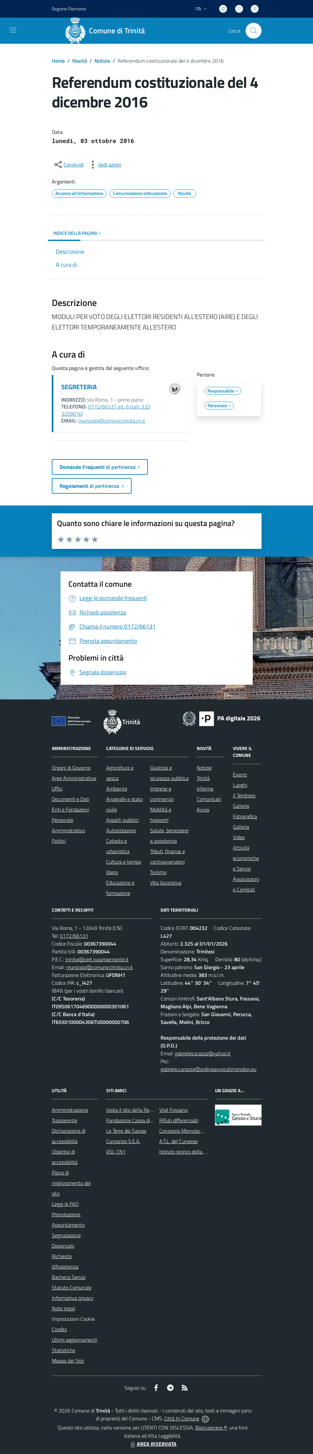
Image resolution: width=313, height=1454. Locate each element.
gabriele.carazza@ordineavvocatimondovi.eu (208, 1069)
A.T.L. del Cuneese (178, 1141)
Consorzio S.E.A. (123, 1141)
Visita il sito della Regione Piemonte (144, 1110)
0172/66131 (74, 936)
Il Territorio (244, 795)
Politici (59, 841)
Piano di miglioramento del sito (71, 1183)
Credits (59, 1329)
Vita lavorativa (165, 883)
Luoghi (240, 785)
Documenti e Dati (70, 799)
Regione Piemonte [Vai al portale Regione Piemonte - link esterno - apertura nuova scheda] (69, 8)
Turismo (158, 872)
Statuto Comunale (72, 1287)
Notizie (102, 61)
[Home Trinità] (107, 30)
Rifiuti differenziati (178, 1120)
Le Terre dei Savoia (126, 1131)
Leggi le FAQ (65, 1204)
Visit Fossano (173, 1110)
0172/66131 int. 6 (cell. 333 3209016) (105, 410)
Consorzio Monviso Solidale (188, 1131)
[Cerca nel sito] (253, 31)
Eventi (240, 774)
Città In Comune (181, 1418)
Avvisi (203, 809)
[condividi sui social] (68, 164)
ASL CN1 (116, 1152)
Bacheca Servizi (69, 1277)
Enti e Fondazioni (70, 809)
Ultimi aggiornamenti (74, 1340)
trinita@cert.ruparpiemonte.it (97, 959)
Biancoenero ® (211, 1427)
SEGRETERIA (79, 387)
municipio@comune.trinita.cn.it (111, 420)
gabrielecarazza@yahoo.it (203, 1053)
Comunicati (209, 799)
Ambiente (116, 788)
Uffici (57, 788)
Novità (79, 61)
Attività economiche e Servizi (246, 858)
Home (58, 61)
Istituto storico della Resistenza (193, 1152)
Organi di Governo (71, 768)
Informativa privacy (72, 1298)
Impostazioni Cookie (73, 1319)
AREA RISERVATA (153, 1444)
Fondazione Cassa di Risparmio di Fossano (151, 1120)
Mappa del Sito (68, 1361)
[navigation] (13, 30)
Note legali (63, 1308)
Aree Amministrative (74, 778)
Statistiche (63, 1350)
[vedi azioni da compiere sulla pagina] (104, 164)
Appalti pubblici (122, 820)
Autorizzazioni (121, 830)
